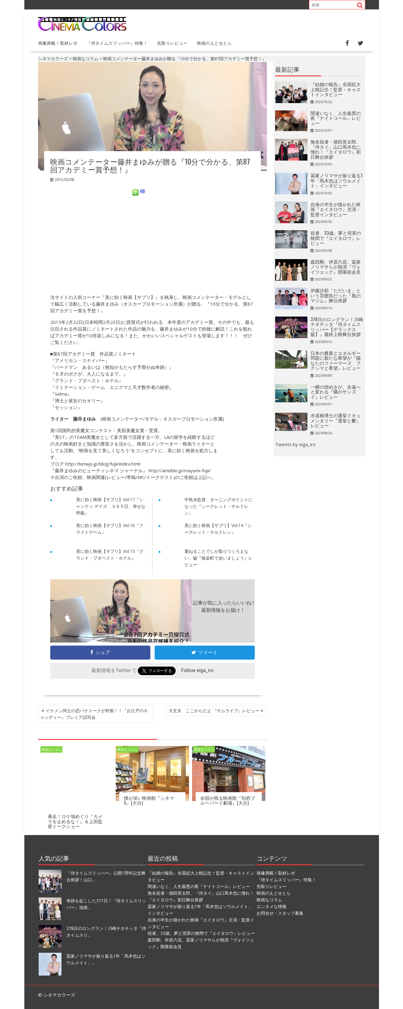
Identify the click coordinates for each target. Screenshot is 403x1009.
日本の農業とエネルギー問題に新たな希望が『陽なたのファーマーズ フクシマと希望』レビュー (335, 360)
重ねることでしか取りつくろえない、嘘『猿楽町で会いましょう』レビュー (218, 557)
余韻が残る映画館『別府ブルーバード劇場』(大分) (227, 800)
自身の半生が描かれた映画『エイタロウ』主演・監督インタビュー (335, 209)
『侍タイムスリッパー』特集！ (117, 43)
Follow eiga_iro (197, 670)
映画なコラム (51, 749)
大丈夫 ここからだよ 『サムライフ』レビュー (214, 710)
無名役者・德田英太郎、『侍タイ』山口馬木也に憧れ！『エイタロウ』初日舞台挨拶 (335, 149)
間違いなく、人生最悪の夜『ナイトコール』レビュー (335, 117)
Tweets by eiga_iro (295, 444)
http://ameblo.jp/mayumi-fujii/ (180, 470)
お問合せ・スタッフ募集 (280, 913)
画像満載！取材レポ (58, 43)
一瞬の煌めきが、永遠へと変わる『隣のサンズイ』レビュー (335, 391)
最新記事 (287, 69)
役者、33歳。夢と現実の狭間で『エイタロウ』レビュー (335, 237)
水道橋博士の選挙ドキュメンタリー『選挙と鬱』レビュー (335, 420)
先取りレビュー (172, 43)
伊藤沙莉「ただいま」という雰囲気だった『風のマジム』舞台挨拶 (335, 295)
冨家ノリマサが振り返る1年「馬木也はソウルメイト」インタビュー (336, 180)
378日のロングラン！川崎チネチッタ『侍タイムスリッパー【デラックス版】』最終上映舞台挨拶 (336, 327)
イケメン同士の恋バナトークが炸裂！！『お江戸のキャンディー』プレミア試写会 (94, 714)
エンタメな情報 (271, 906)
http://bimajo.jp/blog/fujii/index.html (102, 464)
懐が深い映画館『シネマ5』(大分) (149, 800)
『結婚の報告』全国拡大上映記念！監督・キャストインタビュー (335, 89)
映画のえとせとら (214, 43)
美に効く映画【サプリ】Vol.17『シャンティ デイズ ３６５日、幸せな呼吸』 (110, 506)
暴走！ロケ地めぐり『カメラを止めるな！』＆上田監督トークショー (75, 821)
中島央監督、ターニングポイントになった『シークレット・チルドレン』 (218, 506)
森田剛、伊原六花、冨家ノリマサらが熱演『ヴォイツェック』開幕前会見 (335, 266)
